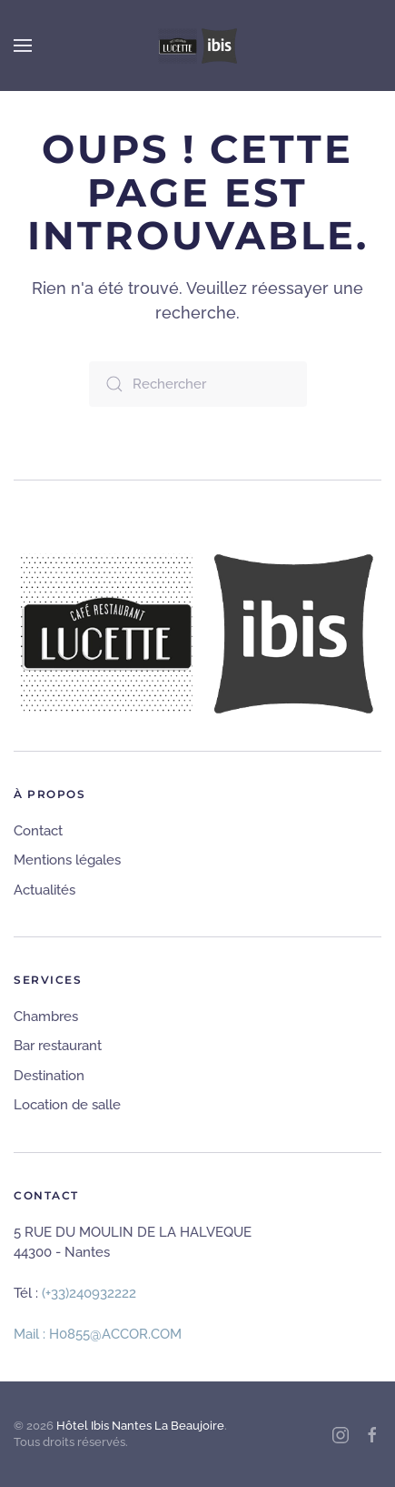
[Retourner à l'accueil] (198, 45)
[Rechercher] (198, 384)
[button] (23, 45)
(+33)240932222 (89, 1293)
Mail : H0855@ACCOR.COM (98, 1334)
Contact (38, 831)
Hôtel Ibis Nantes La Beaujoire (140, 1425)
